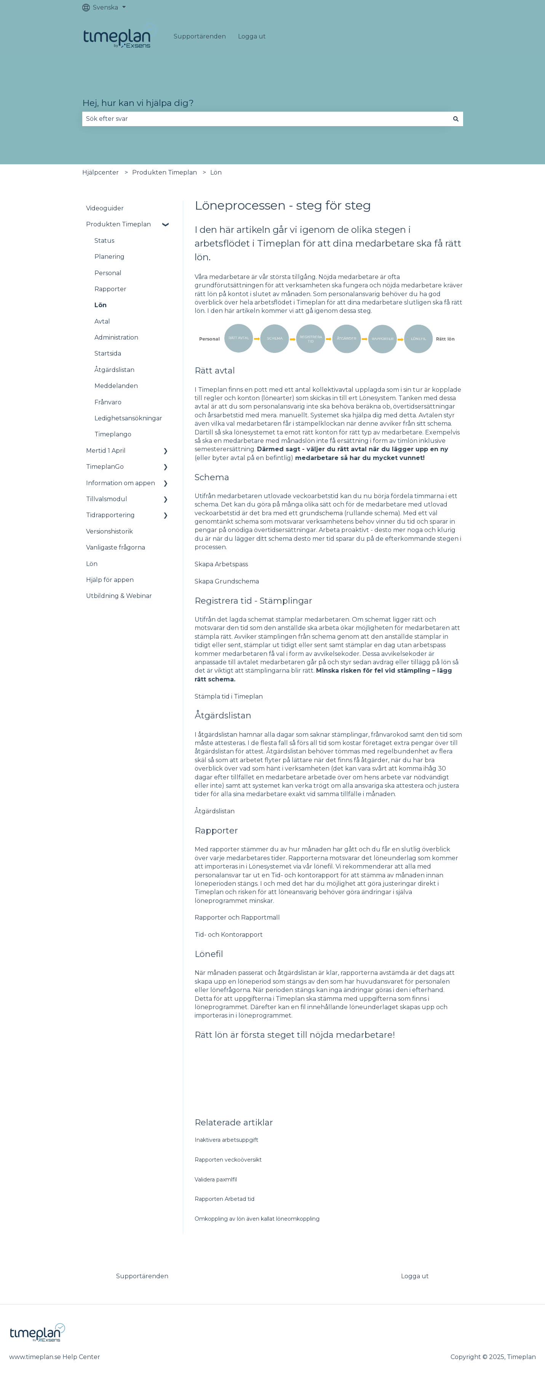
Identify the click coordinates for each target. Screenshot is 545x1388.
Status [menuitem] (104, 240)
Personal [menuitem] (107, 273)
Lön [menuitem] (100, 305)
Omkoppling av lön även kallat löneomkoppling (257, 1218)
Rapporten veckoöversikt (228, 1159)
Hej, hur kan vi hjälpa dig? (138, 103)
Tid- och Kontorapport (229, 934)
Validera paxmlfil (216, 1179)
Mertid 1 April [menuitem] (106, 450)
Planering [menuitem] (109, 256)
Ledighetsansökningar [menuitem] (128, 418)
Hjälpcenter (100, 172)
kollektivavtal (332, 389)
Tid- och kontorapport (305, 875)
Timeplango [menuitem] (112, 434)
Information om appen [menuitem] (120, 483)
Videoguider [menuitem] (105, 208)
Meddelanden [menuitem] (116, 385)
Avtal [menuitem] (102, 321)
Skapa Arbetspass (221, 564)
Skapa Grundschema (227, 581)
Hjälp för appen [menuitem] (110, 579)
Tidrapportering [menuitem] (110, 515)
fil (303, 1007)
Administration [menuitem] (116, 337)
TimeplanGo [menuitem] (105, 466)
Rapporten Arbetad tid (224, 1199)
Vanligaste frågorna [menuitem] (115, 547)
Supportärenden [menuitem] (142, 1276)
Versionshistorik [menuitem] (109, 531)
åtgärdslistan (217, 734)
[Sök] (456, 119)
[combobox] (265, 119)
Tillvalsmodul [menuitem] (106, 499)
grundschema (321, 513)
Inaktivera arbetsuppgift (226, 1139)
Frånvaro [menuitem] (107, 402)
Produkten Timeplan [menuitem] (118, 224)
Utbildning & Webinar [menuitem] (119, 595)
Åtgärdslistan (215, 811)
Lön (216, 172)
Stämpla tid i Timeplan (229, 696)
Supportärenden (200, 36)
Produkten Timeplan (164, 172)
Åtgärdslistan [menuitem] (114, 369)
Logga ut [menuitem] (415, 1276)
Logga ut (252, 36)
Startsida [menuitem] (107, 353)
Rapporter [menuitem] (110, 289)
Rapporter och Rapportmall (237, 917)
